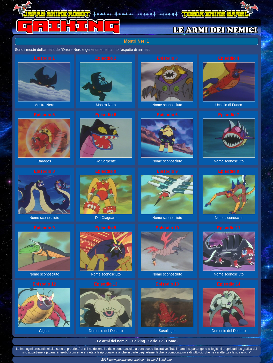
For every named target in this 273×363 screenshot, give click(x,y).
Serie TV (155, 341)
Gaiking (138, 341)
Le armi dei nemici (113, 341)
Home (171, 341)
